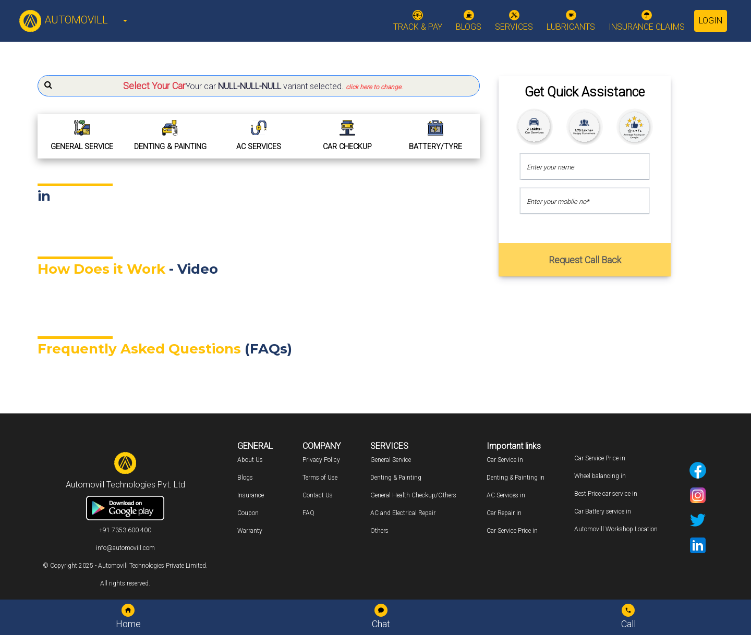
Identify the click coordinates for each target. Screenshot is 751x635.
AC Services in (506, 495)
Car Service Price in (512, 530)
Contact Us (317, 495)
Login (710, 21)
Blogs (245, 477)
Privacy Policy (321, 459)
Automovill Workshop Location (616, 529)
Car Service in (505, 459)
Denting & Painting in (515, 477)
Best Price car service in (605, 493)
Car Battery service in (602, 511)
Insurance (250, 495)
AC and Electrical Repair (402, 513)
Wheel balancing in (600, 476)
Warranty (249, 530)
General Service (390, 459)
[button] (259, 85)
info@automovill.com (125, 548)
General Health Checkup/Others (413, 495)
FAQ (308, 513)
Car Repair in (504, 513)
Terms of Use (319, 477)
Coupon (248, 513)
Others (379, 530)
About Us (250, 459)
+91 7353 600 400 (125, 530)
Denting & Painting (395, 477)
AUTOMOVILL (63, 20)
